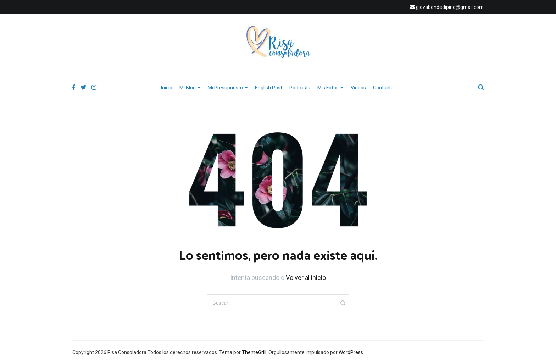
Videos (358, 87)
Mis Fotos (328, 87)
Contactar (384, 87)
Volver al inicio (306, 277)
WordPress (351, 352)
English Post (268, 87)
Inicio (166, 87)
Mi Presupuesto (225, 87)
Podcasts (299, 87)
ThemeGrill (254, 352)
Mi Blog (187, 87)
